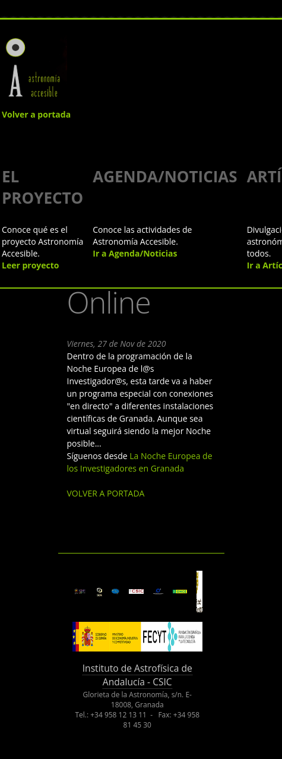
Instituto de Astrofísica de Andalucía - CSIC (137, 675)
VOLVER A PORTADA (106, 493)
